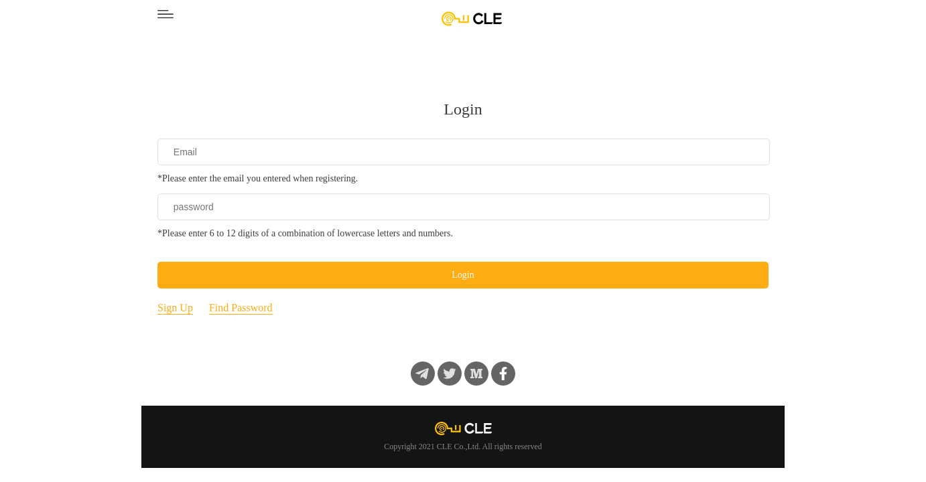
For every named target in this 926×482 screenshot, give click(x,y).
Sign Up (175, 307)
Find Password (241, 307)
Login (463, 275)
